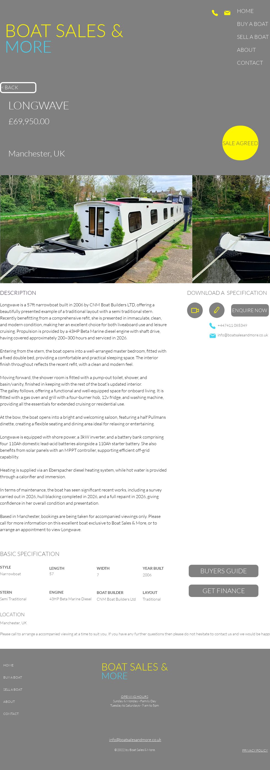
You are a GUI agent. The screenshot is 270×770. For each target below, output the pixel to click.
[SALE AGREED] (240, 143)
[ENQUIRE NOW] (250, 310)
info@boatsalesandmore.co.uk (243, 335)
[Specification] (217, 310)
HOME (245, 10)
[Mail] (227, 13)
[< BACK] (18, 87)
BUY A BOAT (251, 23)
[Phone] (214, 13)
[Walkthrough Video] (195, 310)
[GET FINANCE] (223, 591)
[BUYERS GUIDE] (223, 571)
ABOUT (246, 49)
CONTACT (250, 62)
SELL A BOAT (251, 36)
